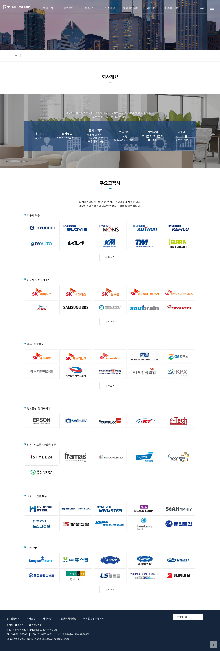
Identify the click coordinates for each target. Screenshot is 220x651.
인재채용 (110, 7)
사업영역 (69, 7)
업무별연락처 (13, 618)
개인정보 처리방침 (67, 618)
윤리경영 (151, 7)
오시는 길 (31, 618)
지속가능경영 (172, 7)
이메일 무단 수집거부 (93, 618)
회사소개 (48, 7)
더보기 (110, 257)
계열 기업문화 (130, 7)
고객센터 (89, 7)
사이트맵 (47, 618)
